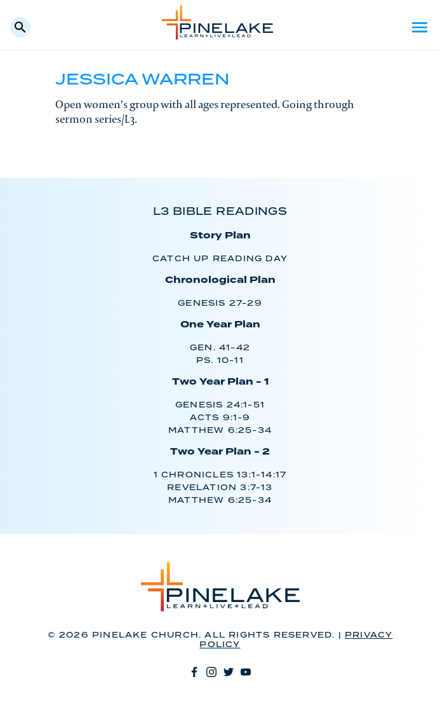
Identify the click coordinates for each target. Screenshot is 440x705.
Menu (420, 27)
